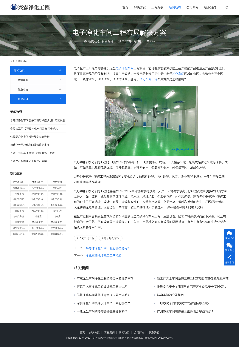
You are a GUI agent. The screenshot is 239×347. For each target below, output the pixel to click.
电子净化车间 (125, 68)
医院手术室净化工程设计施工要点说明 (102, 286)
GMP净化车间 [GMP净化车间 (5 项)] (38, 182)
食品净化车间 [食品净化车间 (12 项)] (57, 228)
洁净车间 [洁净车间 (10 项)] (19, 222)
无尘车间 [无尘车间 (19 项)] (19, 210)
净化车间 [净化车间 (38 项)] (19, 193)
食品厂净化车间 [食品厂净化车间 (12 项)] (20, 233)
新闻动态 (175, 7)
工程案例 (157, 7)
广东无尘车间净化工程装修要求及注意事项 (105, 278)
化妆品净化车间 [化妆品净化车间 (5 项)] (39, 205)
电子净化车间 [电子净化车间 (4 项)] (38, 228)
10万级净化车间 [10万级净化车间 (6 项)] (20, 182)
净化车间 (178, 74)
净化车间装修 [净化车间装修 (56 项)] (57, 199)
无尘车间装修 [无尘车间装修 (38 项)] (38, 210)
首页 (125, 7)
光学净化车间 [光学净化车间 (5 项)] (38, 188)
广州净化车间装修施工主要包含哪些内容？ (185, 311)
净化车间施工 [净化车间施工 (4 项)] (38, 199)
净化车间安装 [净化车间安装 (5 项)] (19, 199)
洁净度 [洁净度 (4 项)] (57, 216)
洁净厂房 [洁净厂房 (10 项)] (57, 210)
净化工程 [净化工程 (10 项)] (57, 188)
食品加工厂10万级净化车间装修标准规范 (34, 128)
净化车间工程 (148, 79)
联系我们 (210, 7)
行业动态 (23, 89)
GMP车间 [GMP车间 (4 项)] (57, 182)
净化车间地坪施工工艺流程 (104, 255)
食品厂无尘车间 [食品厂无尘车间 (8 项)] (39, 233)
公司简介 (192, 7)
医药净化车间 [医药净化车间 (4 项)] (57, 205)
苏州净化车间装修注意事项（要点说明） (104, 295)
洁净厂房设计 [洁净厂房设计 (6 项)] (19, 216)
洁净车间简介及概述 (170, 295)
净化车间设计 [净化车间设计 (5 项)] (19, 205)
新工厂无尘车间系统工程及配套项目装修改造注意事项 (193, 278)
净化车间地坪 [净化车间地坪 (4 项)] (57, 193)
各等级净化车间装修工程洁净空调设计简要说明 (37, 120)
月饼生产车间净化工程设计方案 (28, 160)
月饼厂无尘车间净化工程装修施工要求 (32, 152)
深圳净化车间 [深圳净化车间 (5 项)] (38, 222)
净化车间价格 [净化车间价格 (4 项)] (38, 193)
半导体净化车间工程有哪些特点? (107, 248)
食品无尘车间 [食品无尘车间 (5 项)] (57, 233)
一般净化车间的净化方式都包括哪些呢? (183, 303)
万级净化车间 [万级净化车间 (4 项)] (19, 188)
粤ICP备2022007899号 (161, 338)
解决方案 (140, 7)
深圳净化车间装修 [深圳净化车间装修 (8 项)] (58, 222)
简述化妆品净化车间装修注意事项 (29, 144)
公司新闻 (23, 80)
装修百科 (107, 41)
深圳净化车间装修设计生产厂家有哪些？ (104, 303)
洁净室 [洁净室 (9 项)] (38, 216)
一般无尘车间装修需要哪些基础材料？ (102, 311)
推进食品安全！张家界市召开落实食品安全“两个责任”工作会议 (193, 286)
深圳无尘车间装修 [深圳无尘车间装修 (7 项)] (20, 228)
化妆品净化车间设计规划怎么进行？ (31, 136)
